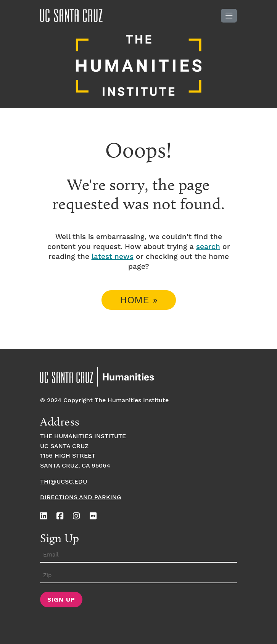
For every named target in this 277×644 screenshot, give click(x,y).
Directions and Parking (80, 498)
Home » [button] (139, 300)
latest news (113, 257)
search (208, 247)
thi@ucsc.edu (63, 482)
